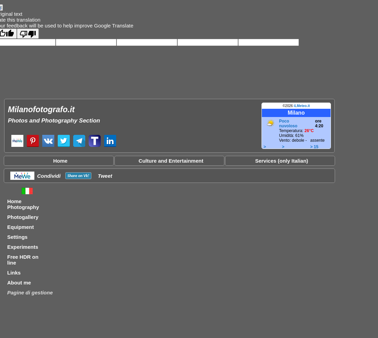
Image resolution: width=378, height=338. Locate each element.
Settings (17, 237)
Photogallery (22, 217)
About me (19, 282)
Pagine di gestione (30, 292)
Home (60, 161)
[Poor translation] (28, 33)
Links (14, 273)
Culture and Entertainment (170, 161)
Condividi (48, 176)
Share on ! (78, 175)
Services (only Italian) (281, 161)
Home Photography (23, 204)
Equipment (20, 227)
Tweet (105, 176)
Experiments (22, 247)
